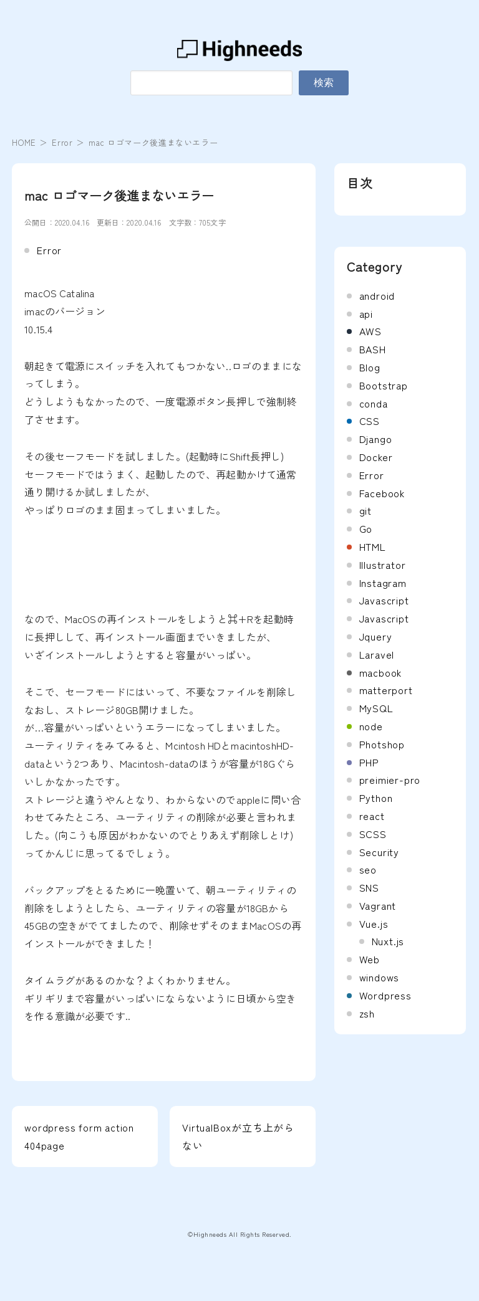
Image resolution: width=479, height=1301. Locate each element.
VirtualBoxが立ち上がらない (238, 1136)
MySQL (376, 707)
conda (373, 403)
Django (375, 438)
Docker (376, 456)
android (377, 295)
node (371, 725)
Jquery (375, 636)
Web (369, 958)
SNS (369, 887)
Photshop (382, 743)
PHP (369, 762)
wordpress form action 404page (79, 1136)
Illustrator (382, 564)
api (366, 313)
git (365, 510)
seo (368, 869)
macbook (380, 672)
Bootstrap (383, 385)
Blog (369, 367)
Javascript (384, 600)
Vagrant (378, 905)
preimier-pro (390, 779)
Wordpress (385, 995)
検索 (324, 82)
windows (379, 977)
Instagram (383, 582)
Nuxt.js (388, 940)
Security (379, 851)
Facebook (382, 492)
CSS (369, 420)
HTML (372, 546)
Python (376, 797)
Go (366, 528)
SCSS (373, 833)
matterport (386, 689)
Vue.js (374, 923)
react (372, 815)
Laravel (377, 654)
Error (62, 142)
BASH (372, 348)
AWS (370, 330)
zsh (367, 1013)
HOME (24, 142)
